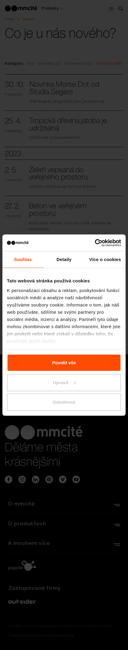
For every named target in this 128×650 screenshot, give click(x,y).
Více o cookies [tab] (105, 259)
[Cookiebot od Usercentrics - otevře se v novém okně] (95, 243)
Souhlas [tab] (23, 259)
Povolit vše (64, 362)
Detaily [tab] (64, 259)
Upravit (64, 382)
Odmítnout (64, 402)
